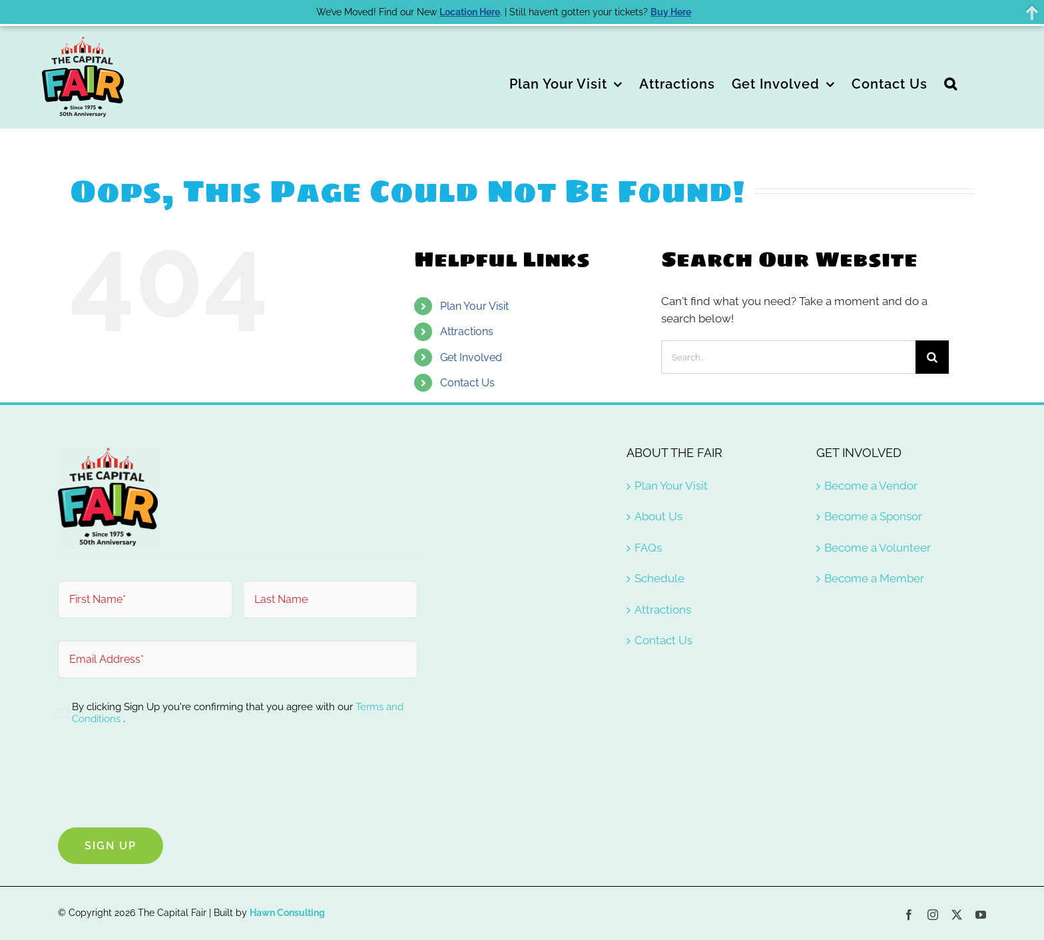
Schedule (659, 578)
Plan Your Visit (474, 306)
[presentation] (159, 779)
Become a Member (874, 578)
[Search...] (788, 357)
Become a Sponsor (873, 516)
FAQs (648, 547)
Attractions (466, 331)
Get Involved (471, 357)
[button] (950, 83)
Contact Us (467, 382)
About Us (658, 516)
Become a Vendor (870, 485)
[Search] (932, 357)
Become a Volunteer (877, 547)
